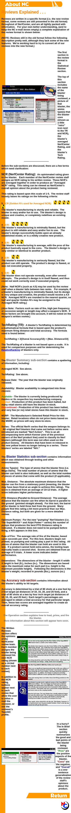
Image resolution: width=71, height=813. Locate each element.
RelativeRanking (10, 350)
